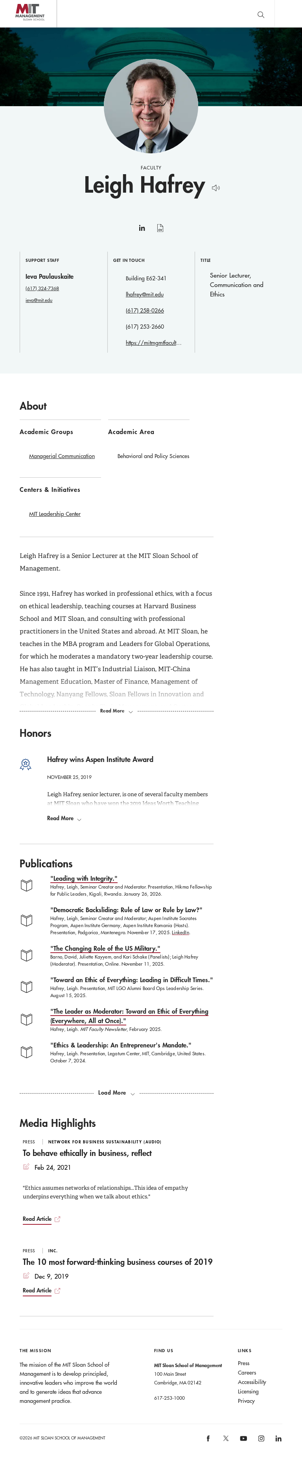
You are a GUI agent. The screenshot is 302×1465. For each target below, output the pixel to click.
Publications (46, 864)
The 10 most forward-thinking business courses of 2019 (118, 1262)
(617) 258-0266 (145, 310)
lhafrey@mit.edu (145, 294)
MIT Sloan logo (20, 27)
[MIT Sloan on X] (225, 1441)
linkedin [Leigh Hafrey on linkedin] (142, 231)
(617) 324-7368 (42, 288)
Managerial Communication (62, 456)
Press (243, 1363)
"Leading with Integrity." (84, 878)
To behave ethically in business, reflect (87, 1153)
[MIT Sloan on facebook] (208, 1441)
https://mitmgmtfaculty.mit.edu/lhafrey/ (154, 342)
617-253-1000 (169, 1398)
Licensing (248, 1391)
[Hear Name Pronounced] (214, 186)
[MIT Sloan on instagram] (260, 1441)
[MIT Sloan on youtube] (242, 1443)
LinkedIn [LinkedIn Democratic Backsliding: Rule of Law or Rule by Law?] (180, 932)
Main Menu (288, 13)
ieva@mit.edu (39, 300)
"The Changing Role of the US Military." (105, 948)
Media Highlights (58, 1123)
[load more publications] (117, 1093)
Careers (247, 1373)
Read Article (37, 1219)
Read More (64, 818)
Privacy (246, 1401)
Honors (36, 733)
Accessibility (252, 1382)
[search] (260, 13)
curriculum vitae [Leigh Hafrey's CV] (160, 232)
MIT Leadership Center (55, 513)
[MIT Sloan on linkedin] (278, 1441)
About (33, 405)
